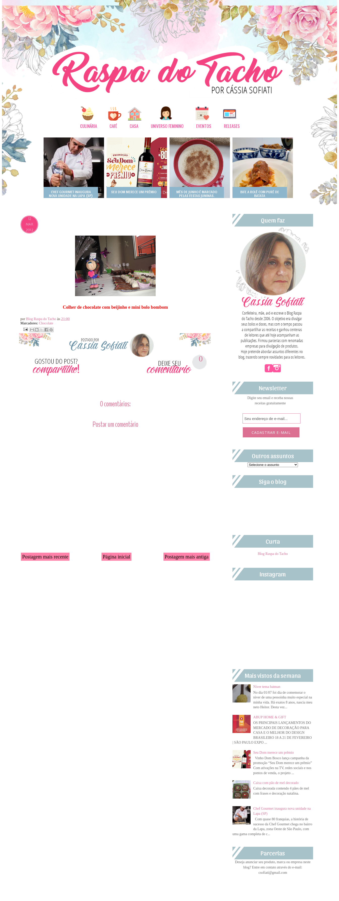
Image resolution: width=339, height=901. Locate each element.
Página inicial (116, 556)
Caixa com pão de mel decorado (276, 783)
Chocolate (46, 323)
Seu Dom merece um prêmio (273, 752)
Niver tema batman (266, 687)
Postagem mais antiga (187, 556)
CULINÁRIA (88, 126)
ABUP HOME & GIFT (269, 717)
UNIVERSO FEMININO (167, 126)
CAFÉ (113, 126)
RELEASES (232, 126)
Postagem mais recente (45, 556)
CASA (134, 126)
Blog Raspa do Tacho (41, 319)
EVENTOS (203, 126)
